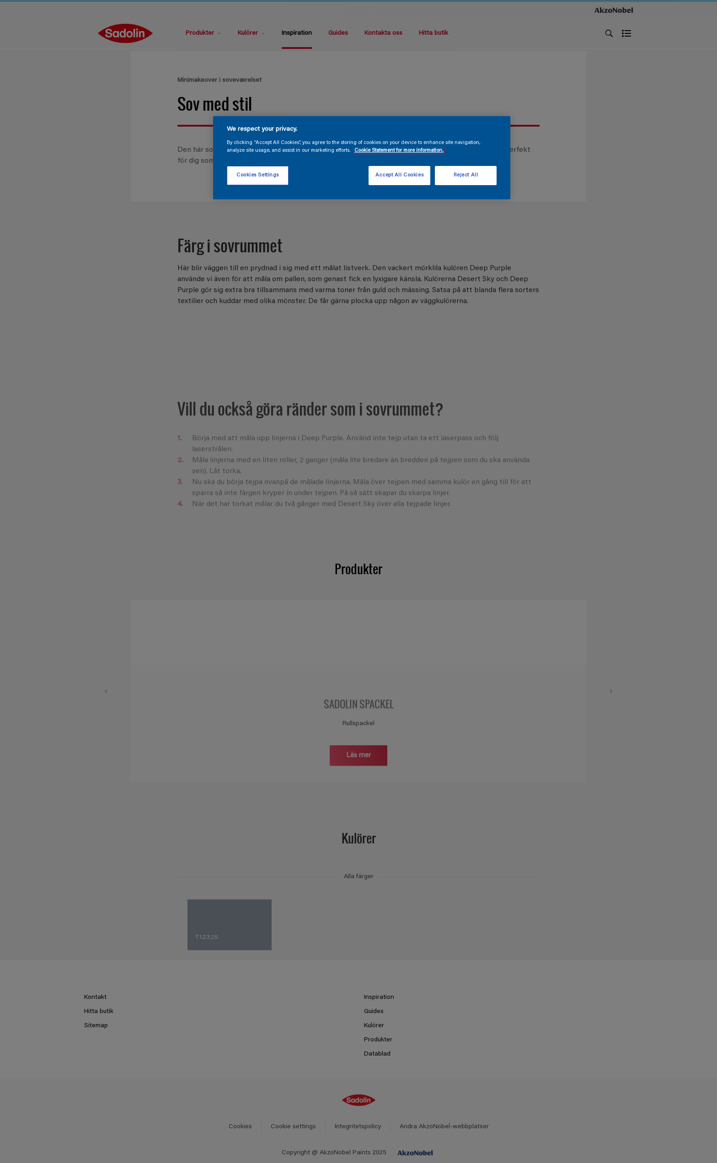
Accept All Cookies (399, 175)
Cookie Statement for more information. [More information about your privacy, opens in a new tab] (399, 150)
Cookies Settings (257, 175)
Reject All (466, 175)
